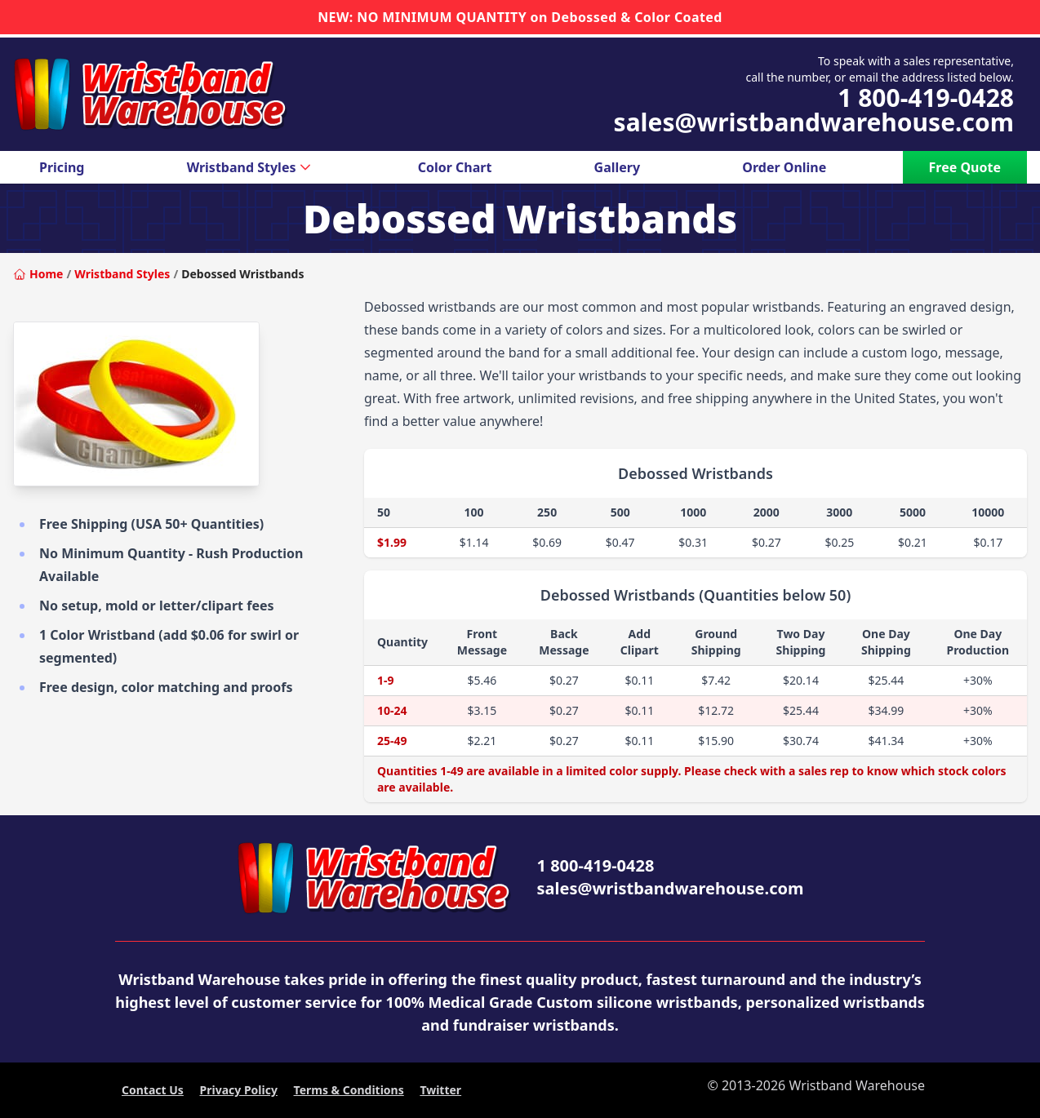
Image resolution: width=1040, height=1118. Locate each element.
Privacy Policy (239, 1090)
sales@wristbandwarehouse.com (814, 122)
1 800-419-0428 (926, 98)
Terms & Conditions (349, 1090)
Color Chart (455, 167)
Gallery (617, 167)
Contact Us (153, 1090)
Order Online (784, 167)
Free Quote (965, 167)
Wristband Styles (251, 167)
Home (38, 274)
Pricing (61, 167)
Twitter (440, 1090)
